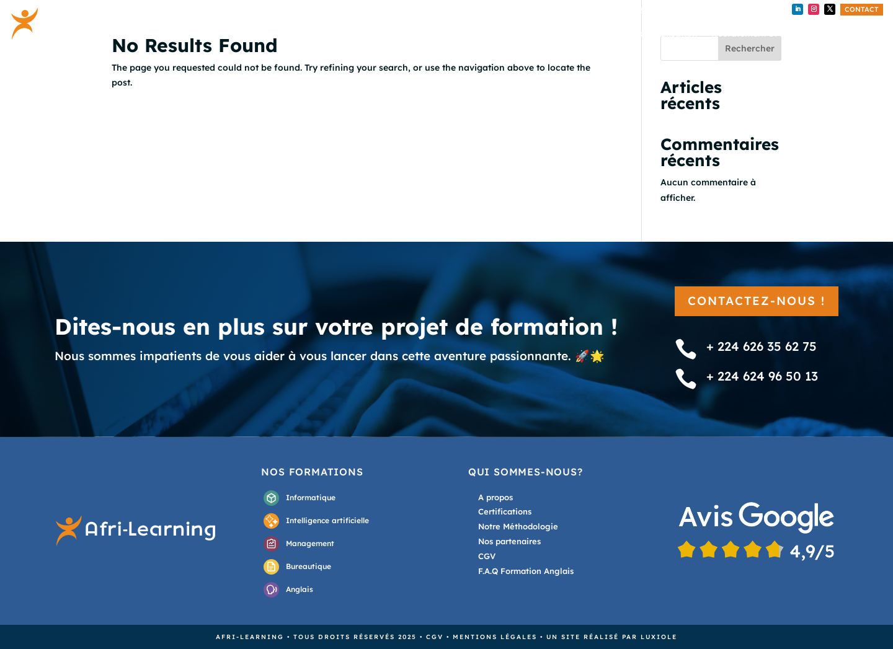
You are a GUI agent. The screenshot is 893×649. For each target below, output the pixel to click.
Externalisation (665, 34)
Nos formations (585, 34)
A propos (844, 34)
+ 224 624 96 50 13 (725, 10)
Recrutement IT (744, 34)
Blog (802, 34)
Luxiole (659, 637)
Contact (862, 9)
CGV (434, 637)
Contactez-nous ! (756, 300)
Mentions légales (495, 637)
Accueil (522, 34)
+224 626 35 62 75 (632, 10)
